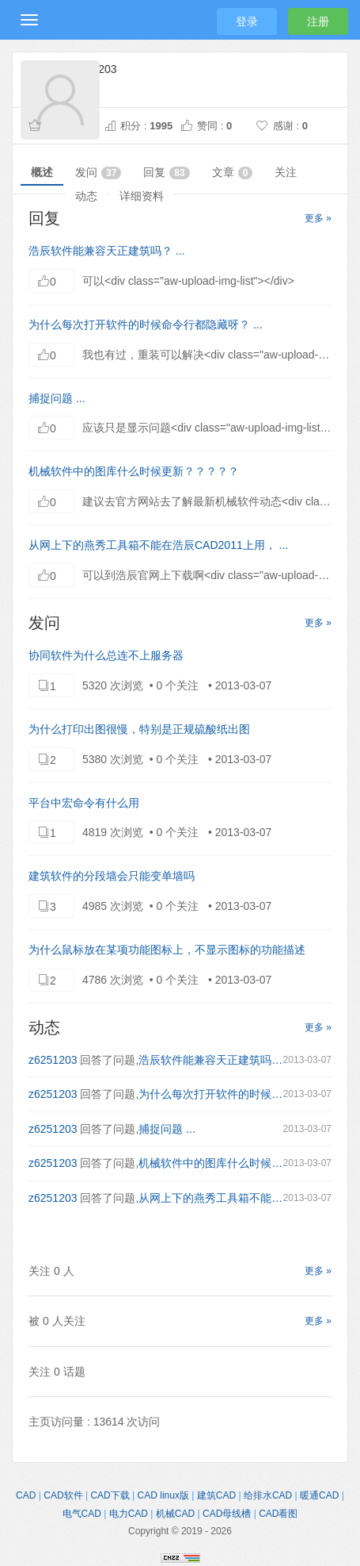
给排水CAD (268, 1495)
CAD (26, 1495)
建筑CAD (216, 1495)
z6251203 (53, 1060)
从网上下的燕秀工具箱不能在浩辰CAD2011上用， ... (158, 545)
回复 (166, 172)
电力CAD (128, 1513)
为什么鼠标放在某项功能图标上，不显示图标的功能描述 (166, 949)
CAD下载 (109, 1495)
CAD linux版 (163, 1495)
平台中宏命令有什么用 (83, 802)
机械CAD (175, 1513)
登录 (247, 21)
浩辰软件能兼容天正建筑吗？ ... (106, 250)
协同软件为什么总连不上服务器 (106, 655)
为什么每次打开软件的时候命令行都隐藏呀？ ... (145, 324)
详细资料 (141, 196)
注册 (318, 21)
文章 (232, 172)
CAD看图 (278, 1513)
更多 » (318, 218)
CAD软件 (63, 1495)
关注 (286, 172)
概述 (42, 172)
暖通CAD (319, 1495)
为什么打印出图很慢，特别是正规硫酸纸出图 (139, 729)
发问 (98, 172)
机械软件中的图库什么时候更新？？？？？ (133, 471)
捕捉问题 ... (56, 398)
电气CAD (82, 1513)
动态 (86, 196)
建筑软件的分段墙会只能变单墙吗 (111, 875)
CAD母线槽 (227, 1513)
